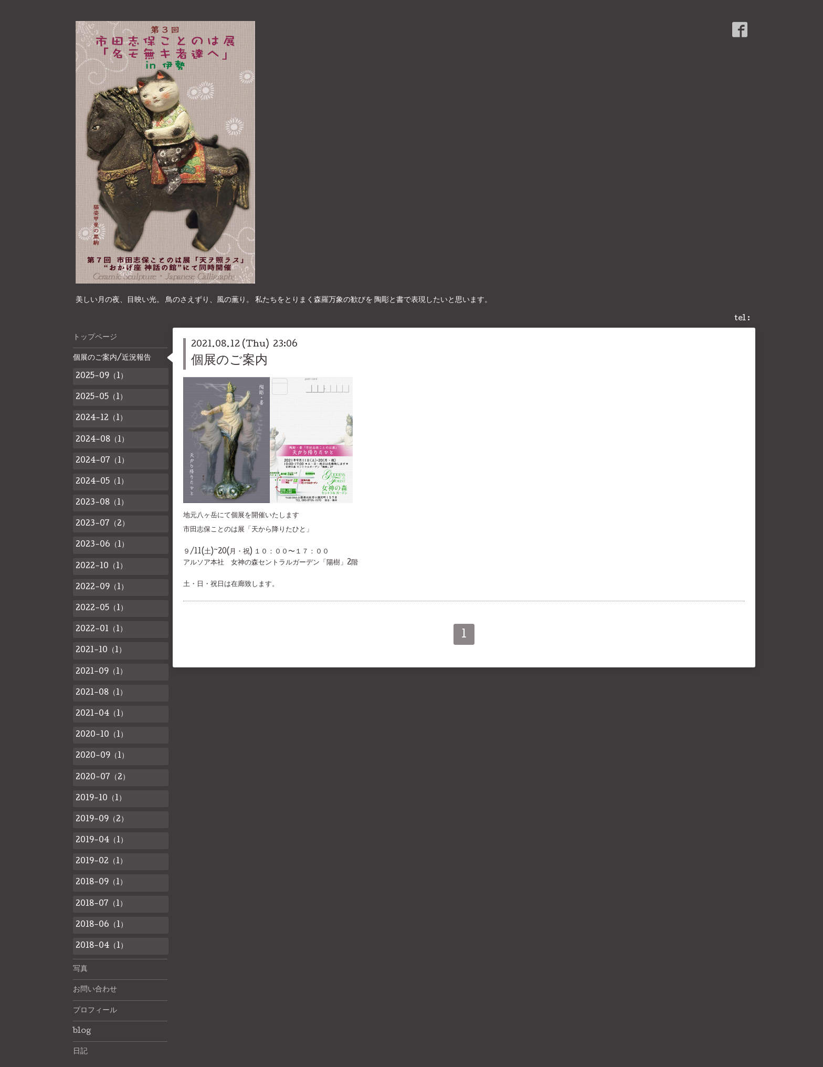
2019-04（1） (102, 840)
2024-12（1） (101, 418)
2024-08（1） (102, 440)
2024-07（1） (102, 461)
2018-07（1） (101, 904)
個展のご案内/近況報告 (112, 358)
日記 (80, 1052)
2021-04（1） (102, 714)
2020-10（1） (102, 735)
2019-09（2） (102, 819)
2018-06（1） (102, 925)
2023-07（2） (102, 524)
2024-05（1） (102, 482)
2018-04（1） (102, 946)
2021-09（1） (101, 672)
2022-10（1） (101, 566)
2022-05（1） (102, 608)
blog (82, 1031)
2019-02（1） (101, 861)
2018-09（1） (101, 882)
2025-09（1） (102, 376)
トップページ (95, 337)
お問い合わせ (95, 990)
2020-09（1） (102, 756)
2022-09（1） (102, 587)
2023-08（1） (102, 503)
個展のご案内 (229, 361)
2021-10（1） (101, 650)
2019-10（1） (101, 798)
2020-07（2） (103, 777)
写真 (80, 969)
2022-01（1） (101, 629)
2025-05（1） (101, 397)
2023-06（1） (102, 545)
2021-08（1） (101, 693)
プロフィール (95, 1011)
